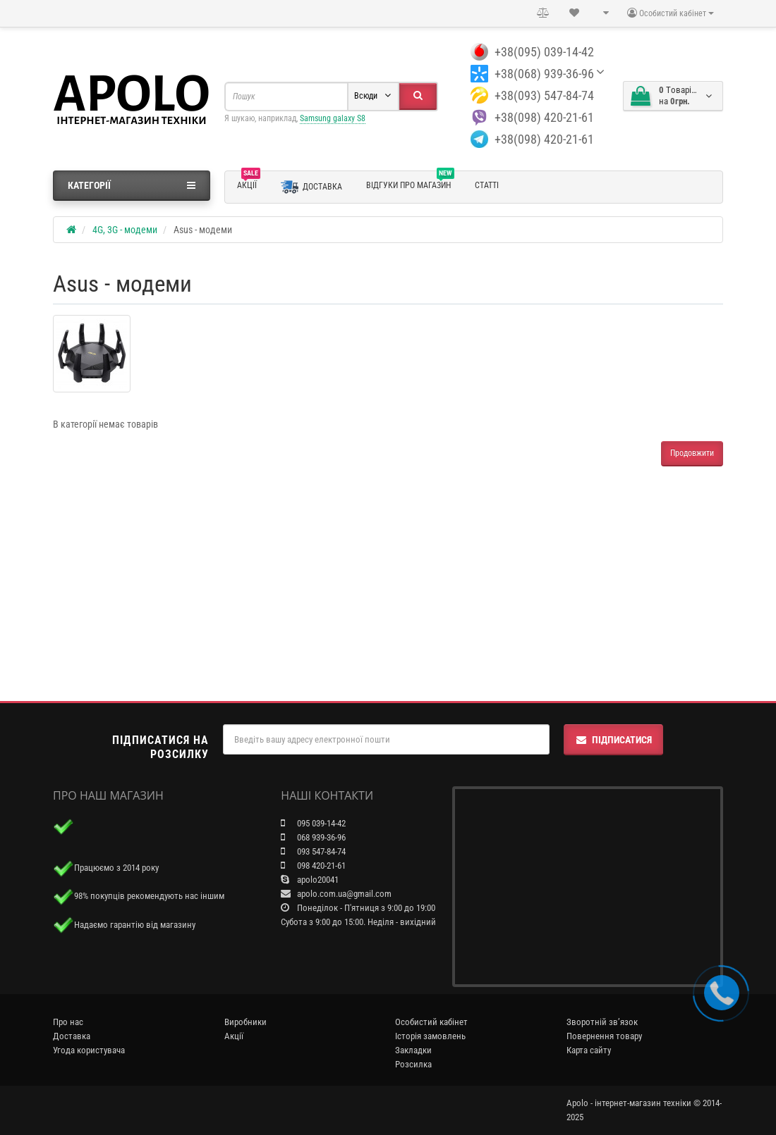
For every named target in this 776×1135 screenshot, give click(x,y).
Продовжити (692, 453)
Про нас (68, 1022)
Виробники (245, 1022)
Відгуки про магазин (410, 183)
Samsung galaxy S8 (332, 118)
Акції (248, 183)
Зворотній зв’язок (602, 1022)
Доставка (311, 187)
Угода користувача (89, 1050)
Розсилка (413, 1064)
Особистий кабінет (431, 1022)
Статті (487, 185)
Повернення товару (604, 1036)
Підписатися (613, 739)
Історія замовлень (430, 1036)
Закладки (413, 1050)
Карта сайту (588, 1050)
